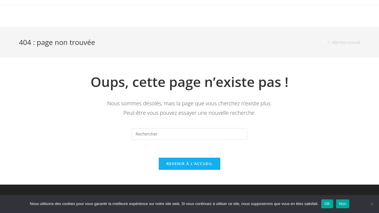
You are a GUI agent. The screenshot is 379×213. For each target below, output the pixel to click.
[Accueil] (324, 42)
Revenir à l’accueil (189, 163)
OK (327, 203)
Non (342, 203)
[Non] (372, 204)
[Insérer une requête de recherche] (189, 134)
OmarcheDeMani (47, 16)
